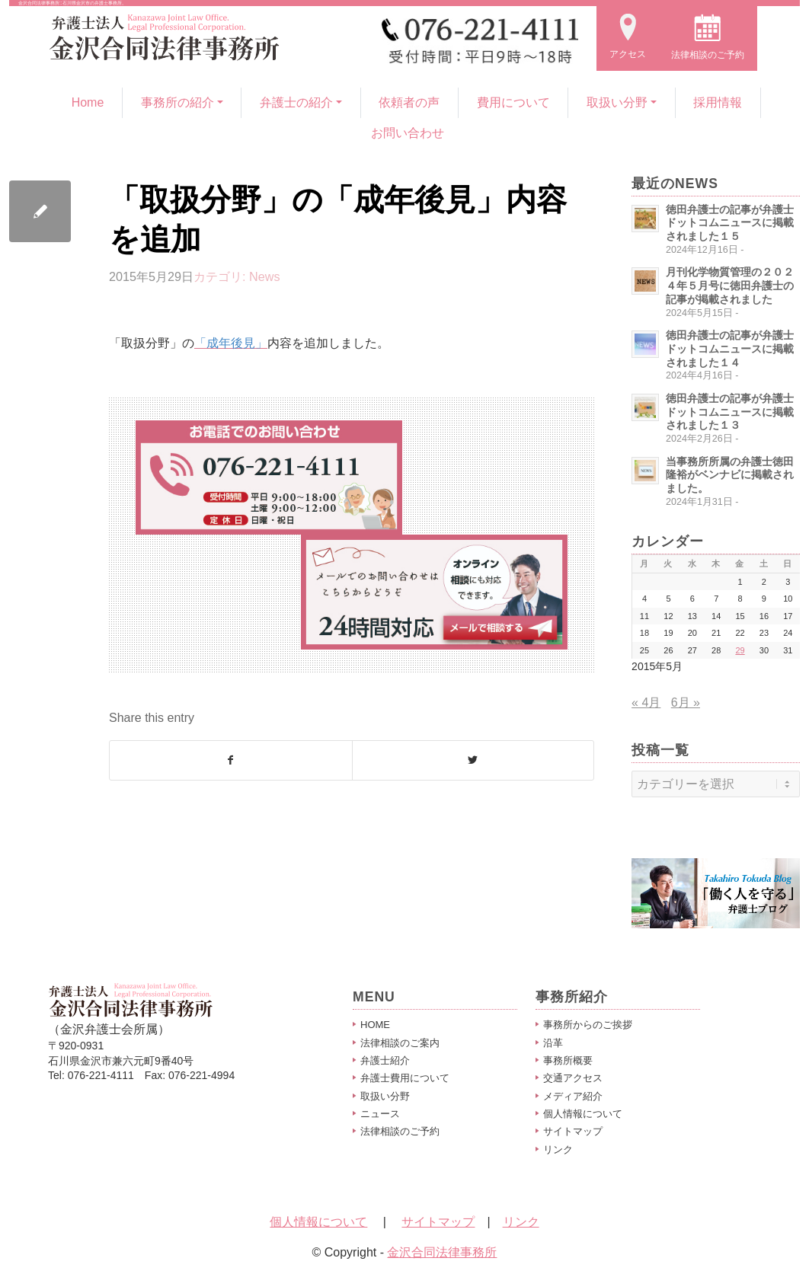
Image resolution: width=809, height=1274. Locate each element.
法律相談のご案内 (400, 1043)
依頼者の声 (409, 102)
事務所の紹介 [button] (177, 102)
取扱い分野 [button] (617, 102)
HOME (375, 1024)
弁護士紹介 (385, 1060)
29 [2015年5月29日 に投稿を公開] (739, 650)
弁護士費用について (404, 1078)
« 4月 (646, 702)
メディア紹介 (573, 1096)
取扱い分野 (385, 1096)
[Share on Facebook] (231, 760)
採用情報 (717, 102)
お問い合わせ (407, 132)
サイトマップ (573, 1131)
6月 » (685, 702)
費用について (513, 102)
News (264, 276)
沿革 (553, 1043)
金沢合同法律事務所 (442, 1252)
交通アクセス (573, 1078)
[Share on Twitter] (473, 760)
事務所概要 (568, 1060)
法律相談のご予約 (400, 1131)
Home (88, 102)
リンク (558, 1149)
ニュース (380, 1113)
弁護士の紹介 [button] (296, 102)
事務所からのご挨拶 (587, 1024)
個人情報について (582, 1113)
